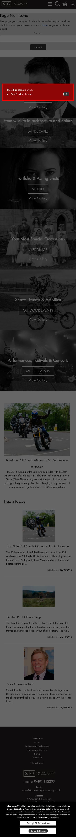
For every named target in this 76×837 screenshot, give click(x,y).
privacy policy (44, 808)
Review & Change (38, 831)
